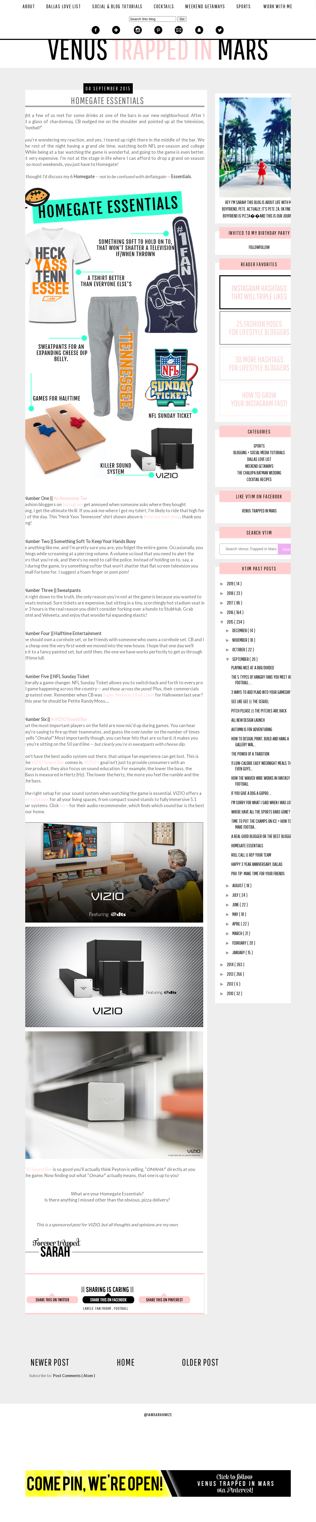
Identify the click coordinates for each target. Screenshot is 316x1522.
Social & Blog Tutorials (117, 6)
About (29, 6)
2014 (230, 964)
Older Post (200, 1362)
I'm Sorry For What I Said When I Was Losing (264, 802)
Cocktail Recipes (259, 479)
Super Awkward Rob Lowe (128, 695)
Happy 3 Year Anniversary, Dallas (257, 864)
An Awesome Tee (70, 498)
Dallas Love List (63, 6)
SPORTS (259, 446)
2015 (230, 622)
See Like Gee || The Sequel (250, 701)
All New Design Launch (248, 720)
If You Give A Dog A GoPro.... (251, 793)
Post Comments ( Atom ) (74, 1375)
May (235, 914)
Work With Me (277, 6)
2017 (230, 603)
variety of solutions (30, 799)
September (241, 659)
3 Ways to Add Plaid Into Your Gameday (261, 692)
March (237, 933)
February (239, 943)
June (236, 904)
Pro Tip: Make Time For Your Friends (258, 873)
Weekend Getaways (205, 6)
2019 (230, 583)
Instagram (72, 504)
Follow (254, 247)
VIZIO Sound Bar (47, 762)
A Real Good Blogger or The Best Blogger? (263, 836)
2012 (230, 984)
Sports (243, 6)
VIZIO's (91, 762)
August (238, 885)
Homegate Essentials (247, 845)
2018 (230, 593)
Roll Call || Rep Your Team (251, 855)
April (236, 924)
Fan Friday (103, 1308)
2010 (230, 993)
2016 (230, 612)
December (240, 630)
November (240, 640)
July (235, 895)
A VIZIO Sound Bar (69, 719)
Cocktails (164, 6)
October (239, 649)
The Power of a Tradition (250, 754)
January (239, 952)
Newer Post (50, 1362)
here (64, 805)
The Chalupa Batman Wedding (259, 473)
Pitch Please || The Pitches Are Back (259, 711)
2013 (230, 974)
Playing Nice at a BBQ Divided (252, 667)
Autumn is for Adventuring (251, 729)
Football (121, 1308)
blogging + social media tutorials (259, 452)
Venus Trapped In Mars (259, 511)
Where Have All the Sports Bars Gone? (260, 812)
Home (126, 1362)
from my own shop (162, 516)
